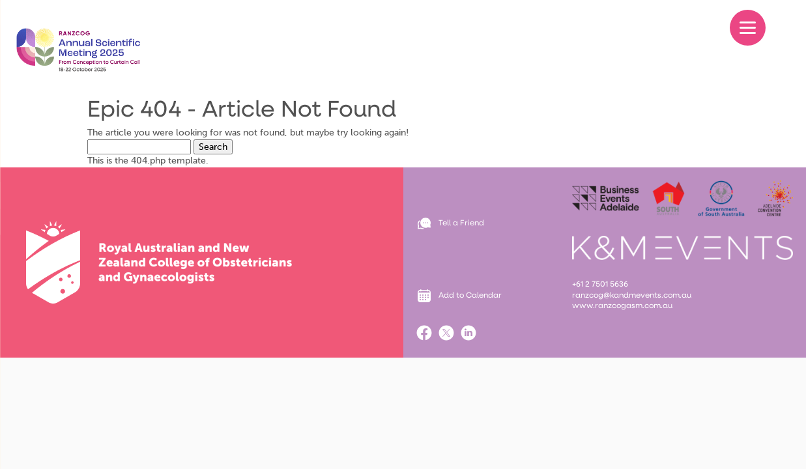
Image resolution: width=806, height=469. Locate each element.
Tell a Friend (461, 223)
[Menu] (748, 28)
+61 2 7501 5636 (601, 285)
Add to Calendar (470, 296)
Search (213, 146)
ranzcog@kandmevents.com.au (631, 296)
